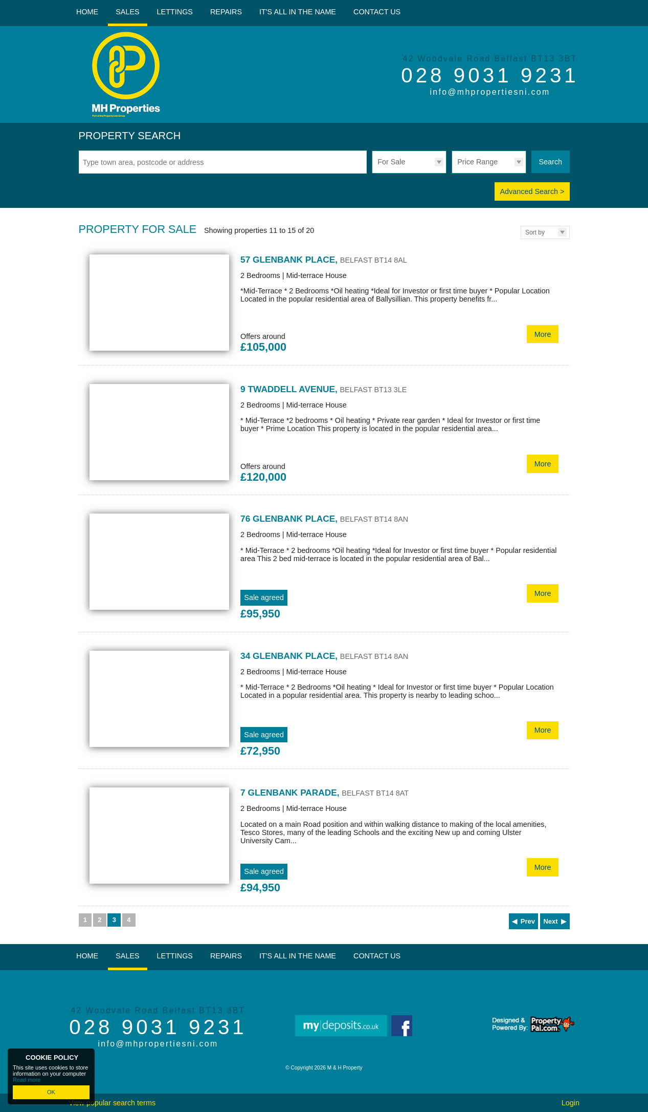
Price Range (477, 162)
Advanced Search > (532, 191)
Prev (528, 921)
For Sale (391, 162)
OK (51, 1092)
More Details (324, 304)
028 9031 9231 (490, 75)
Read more (26, 1080)
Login (570, 1103)
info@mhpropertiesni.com (490, 92)
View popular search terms (112, 1103)
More (542, 334)
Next (550, 921)
